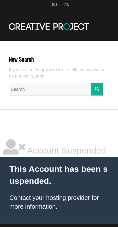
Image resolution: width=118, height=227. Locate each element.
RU (54, 5)
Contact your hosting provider (49, 197)
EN (67, 5)
